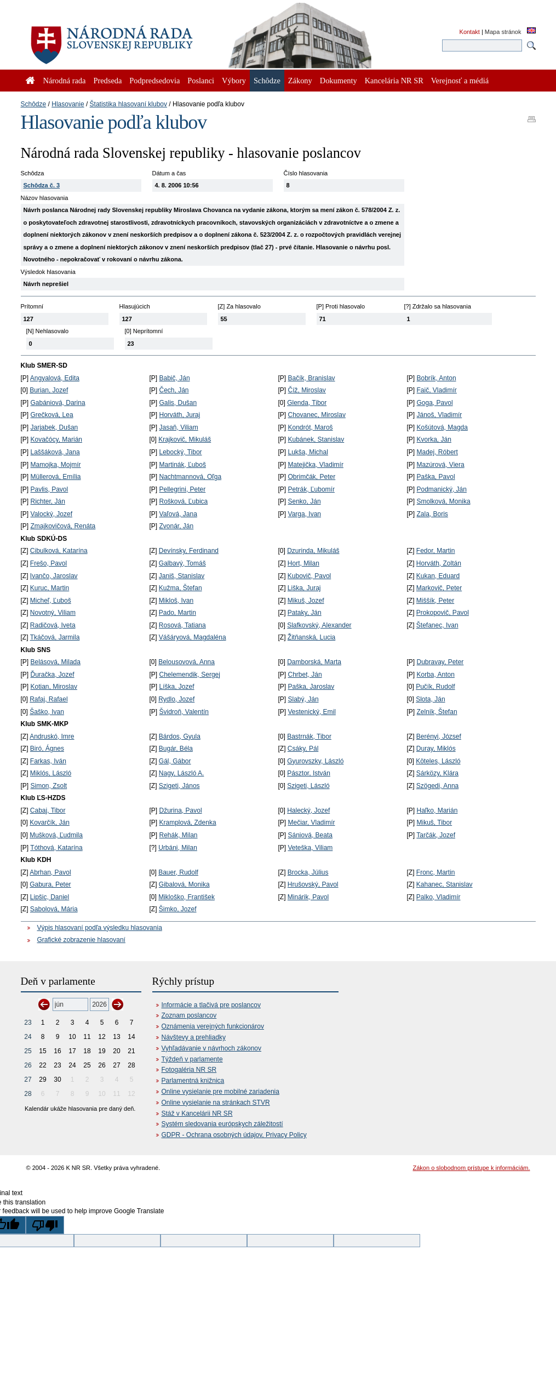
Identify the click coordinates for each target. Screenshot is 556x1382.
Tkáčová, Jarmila (55, 637)
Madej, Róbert (437, 452)
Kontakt (470, 31)
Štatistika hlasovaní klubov (128, 104)
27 (27, 1079)
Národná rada (64, 80)
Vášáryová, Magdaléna (192, 637)
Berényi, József (438, 736)
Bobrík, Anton (436, 378)
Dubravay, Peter (440, 662)
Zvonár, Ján (176, 526)
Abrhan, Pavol (50, 872)
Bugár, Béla (176, 748)
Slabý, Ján (303, 699)
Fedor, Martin (435, 551)
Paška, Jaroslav (311, 686)
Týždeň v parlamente (192, 1059)
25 (27, 1051)
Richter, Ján (48, 501)
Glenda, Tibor (306, 403)
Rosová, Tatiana (182, 625)
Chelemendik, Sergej (189, 674)
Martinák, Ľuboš (182, 465)
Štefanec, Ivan (437, 625)
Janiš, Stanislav (181, 576)
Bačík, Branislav (311, 378)
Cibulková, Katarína (59, 551)
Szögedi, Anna (437, 786)
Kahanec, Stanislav (444, 884)
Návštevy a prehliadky (194, 1037)
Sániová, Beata (310, 835)
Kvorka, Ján (434, 439)
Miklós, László (50, 773)
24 (27, 1037)
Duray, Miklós (436, 748)
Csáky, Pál (303, 748)
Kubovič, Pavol (309, 576)
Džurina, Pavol (180, 810)
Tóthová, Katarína (56, 848)
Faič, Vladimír (437, 390)
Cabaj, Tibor (48, 810)
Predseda (107, 80)
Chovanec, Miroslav (317, 415)
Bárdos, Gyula (179, 736)
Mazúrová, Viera (441, 465)
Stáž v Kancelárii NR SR (197, 1113)
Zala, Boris (432, 514)
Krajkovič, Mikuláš (184, 439)
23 (27, 1022)
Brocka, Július (308, 872)
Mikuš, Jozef (306, 600)
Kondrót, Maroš (310, 427)
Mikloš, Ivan (176, 600)
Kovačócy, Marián (56, 439)
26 (27, 1065)
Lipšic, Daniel (49, 897)
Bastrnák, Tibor (309, 736)
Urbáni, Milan (177, 848)
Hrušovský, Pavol (313, 884)
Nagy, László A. (181, 773)
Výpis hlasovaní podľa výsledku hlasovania (99, 928)
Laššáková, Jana (55, 452)
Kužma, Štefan (180, 588)
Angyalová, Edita (54, 378)
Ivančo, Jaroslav (54, 576)
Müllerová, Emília (56, 477)
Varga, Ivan (304, 514)
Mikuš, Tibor (434, 822)
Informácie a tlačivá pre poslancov (211, 1005)
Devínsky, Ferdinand (189, 551)
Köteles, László (438, 761)
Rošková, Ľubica (183, 501)
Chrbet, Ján (305, 674)
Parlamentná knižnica (193, 1080)
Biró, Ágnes (47, 748)
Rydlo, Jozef (176, 699)
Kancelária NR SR (394, 80)
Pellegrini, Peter (182, 489)
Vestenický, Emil (312, 712)
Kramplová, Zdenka (187, 822)
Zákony (300, 80)
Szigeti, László (308, 786)
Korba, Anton (436, 674)
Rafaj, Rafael (48, 699)
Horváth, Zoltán (438, 563)
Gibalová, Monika (184, 884)
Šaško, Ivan (47, 712)
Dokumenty (338, 80)
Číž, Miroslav (307, 390)
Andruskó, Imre (52, 736)
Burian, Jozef (49, 390)
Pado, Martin (177, 612)
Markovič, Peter (439, 588)
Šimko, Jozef (178, 909)
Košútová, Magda (442, 427)
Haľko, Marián (437, 810)
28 (27, 1094)
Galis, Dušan (178, 403)
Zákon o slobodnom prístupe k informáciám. (471, 1167)
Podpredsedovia (154, 80)
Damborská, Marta (314, 662)
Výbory (234, 80)
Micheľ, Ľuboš (50, 600)
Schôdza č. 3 (42, 185)
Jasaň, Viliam (178, 427)
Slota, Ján (430, 699)
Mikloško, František (186, 897)
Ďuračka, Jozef (52, 674)
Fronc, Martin (435, 872)
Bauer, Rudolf (178, 872)
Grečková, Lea (52, 415)
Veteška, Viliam (310, 848)
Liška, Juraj (304, 588)
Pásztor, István (308, 773)
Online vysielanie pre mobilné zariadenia (220, 1091)
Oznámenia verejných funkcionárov (213, 1026)
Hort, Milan (303, 563)
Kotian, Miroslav (54, 686)
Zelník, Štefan (437, 712)
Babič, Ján (174, 378)
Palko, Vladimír (438, 897)
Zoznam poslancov (189, 1015)
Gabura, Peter (50, 884)
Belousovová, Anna (186, 662)
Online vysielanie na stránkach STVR (216, 1102)
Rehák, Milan (178, 835)
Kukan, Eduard (438, 576)
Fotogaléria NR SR (189, 1069)
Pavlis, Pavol (49, 489)
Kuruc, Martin (49, 588)
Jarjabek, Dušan (54, 427)
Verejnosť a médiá (460, 80)
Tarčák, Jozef (435, 835)
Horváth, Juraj (179, 415)
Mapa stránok (503, 31)
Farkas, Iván (48, 761)
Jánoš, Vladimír (439, 415)
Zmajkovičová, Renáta (63, 526)
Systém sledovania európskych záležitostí (222, 1124)
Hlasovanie (67, 104)
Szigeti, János (179, 786)
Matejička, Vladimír (315, 465)
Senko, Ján (304, 501)
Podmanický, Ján (442, 489)
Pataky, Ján (305, 612)
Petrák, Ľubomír (311, 489)
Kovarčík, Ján (50, 822)
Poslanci (200, 80)
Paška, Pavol (436, 477)
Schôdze (34, 104)
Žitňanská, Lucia (311, 637)
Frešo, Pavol (48, 563)
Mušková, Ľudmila (56, 835)
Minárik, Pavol (308, 897)
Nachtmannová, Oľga (190, 477)
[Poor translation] (45, 1225)
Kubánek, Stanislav (316, 439)
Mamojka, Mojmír (56, 465)
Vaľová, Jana (178, 514)
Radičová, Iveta (53, 625)
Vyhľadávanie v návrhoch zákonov (212, 1048)
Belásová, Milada (56, 662)
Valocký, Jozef (51, 514)
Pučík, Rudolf (435, 686)
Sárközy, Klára (437, 773)
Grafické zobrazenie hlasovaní (81, 940)
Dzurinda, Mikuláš (313, 551)
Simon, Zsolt (49, 786)
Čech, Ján (174, 390)
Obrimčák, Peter (312, 477)
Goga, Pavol (435, 403)
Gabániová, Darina (58, 403)
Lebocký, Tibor (180, 452)
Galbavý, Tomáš (182, 563)
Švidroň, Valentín (184, 712)
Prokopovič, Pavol (442, 612)
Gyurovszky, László (315, 761)
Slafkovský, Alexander (319, 625)
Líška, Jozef (176, 686)
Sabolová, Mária (54, 909)
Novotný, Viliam (53, 612)
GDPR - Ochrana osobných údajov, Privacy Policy (234, 1135)
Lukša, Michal (308, 452)
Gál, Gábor (175, 761)
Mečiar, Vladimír (311, 822)
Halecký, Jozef (308, 810)
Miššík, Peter (435, 600)
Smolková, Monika (444, 501)
